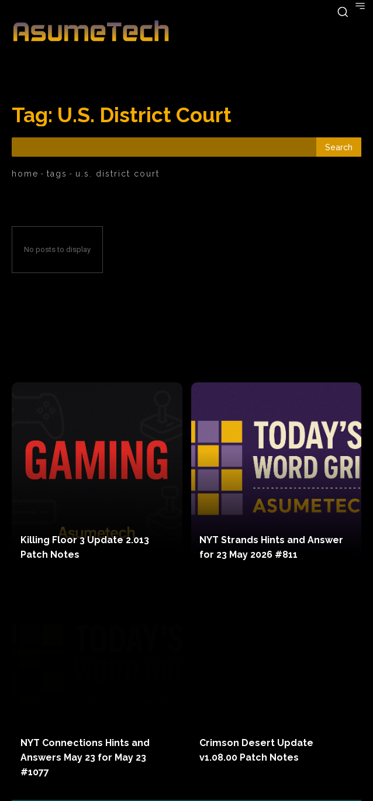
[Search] (338, 147)
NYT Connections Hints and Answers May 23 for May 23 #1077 (85, 757)
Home (25, 173)
